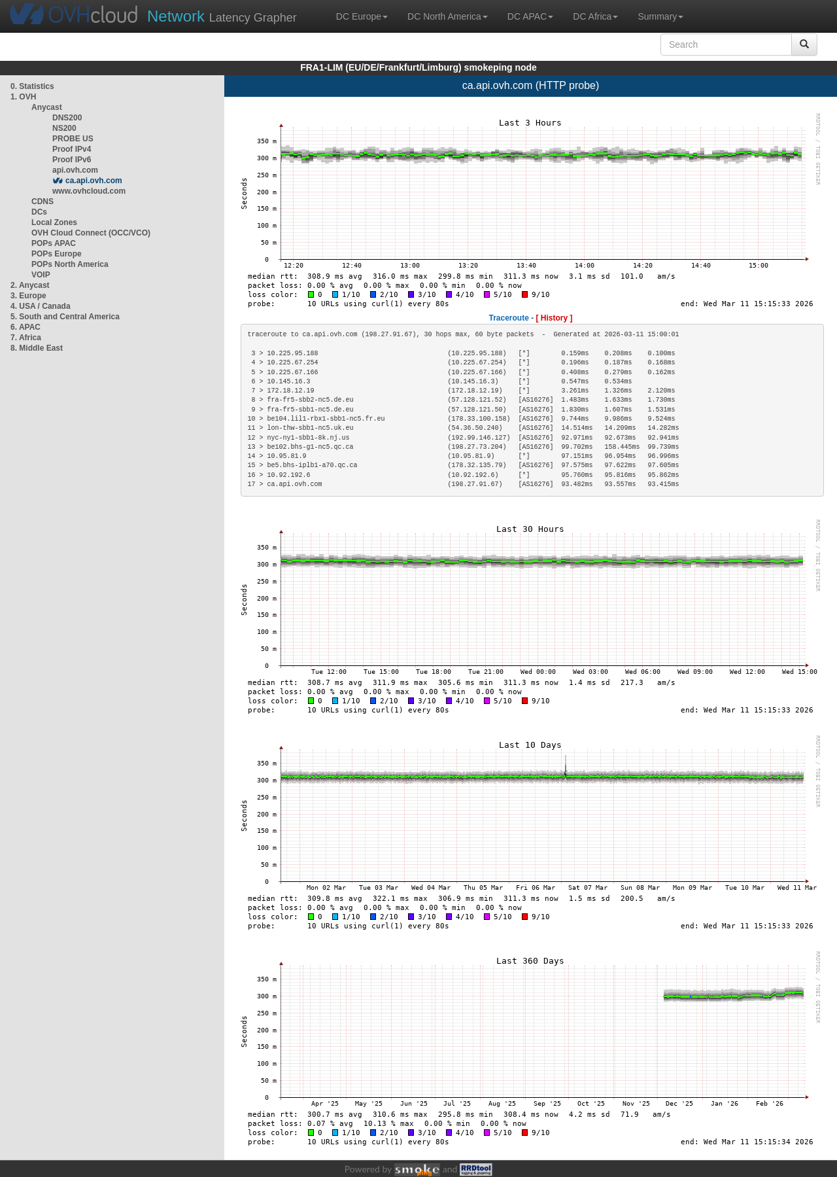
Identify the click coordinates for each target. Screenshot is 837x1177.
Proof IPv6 (71, 159)
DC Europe (362, 16)
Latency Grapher (222, 16)
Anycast (46, 107)
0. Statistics (32, 86)
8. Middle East (36, 348)
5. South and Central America (65, 316)
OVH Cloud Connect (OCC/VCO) (90, 232)
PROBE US (73, 138)
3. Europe (28, 295)
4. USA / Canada (40, 306)
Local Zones (54, 222)
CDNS (42, 201)
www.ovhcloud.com (89, 191)
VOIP (40, 274)
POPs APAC (53, 243)
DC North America (447, 16)
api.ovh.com (75, 170)
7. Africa (25, 337)
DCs (39, 212)
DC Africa (595, 16)
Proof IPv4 (71, 149)
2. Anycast (30, 285)
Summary (660, 16)
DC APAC (530, 16)
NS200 (64, 128)
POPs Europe (56, 253)
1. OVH (23, 96)
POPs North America (70, 264)
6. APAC (25, 327)
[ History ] (554, 318)
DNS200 (67, 117)
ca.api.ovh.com (93, 180)
